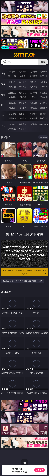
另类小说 (22, 118)
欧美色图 (33, 103)
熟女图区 (33, 107)
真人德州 (22, 71)
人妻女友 (33, 114)
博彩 (3, 73)
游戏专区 (43, 71)
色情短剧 (22, 129)
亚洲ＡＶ (12, 82)
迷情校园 (12, 118)
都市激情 (12, 114)
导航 (3, 126)
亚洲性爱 (12, 92)
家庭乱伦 (22, 114)
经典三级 (22, 97)
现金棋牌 (33, 76)
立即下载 (39, 470)
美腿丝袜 (12, 107)
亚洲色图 (22, 103)
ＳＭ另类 (43, 86)
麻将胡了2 (12, 76)
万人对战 (33, 71)
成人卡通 (33, 92)
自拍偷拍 (22, 82)
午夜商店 (22, 124)
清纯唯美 (22, 107)
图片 (3, 105)
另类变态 (43, 97)
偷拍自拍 (22, 92)
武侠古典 (43, 114)
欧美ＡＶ (33, 82)
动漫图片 (43, 103)
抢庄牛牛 (43, 76)
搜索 (43, 61)
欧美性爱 (43, 92)
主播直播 (33, 86)
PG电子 (12, 71)
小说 (3, 115)
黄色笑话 (33, 118)
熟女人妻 (12, 86)
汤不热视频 (43, 124)
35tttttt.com (24, 55)
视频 (3, 84)
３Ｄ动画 (43, 82)
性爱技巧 (43, 118)
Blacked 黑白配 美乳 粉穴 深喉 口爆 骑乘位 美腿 (22, 281)
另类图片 (43, 107)
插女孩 (12, 124)
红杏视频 (12, 129)
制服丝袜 (12, 97)
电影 (3, 94)
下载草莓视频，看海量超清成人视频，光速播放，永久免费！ (25, 272)
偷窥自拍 (12, 103)
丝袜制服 (22, 86)
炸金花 (22, 76)
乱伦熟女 (33, 97)
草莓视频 (33, 124)
